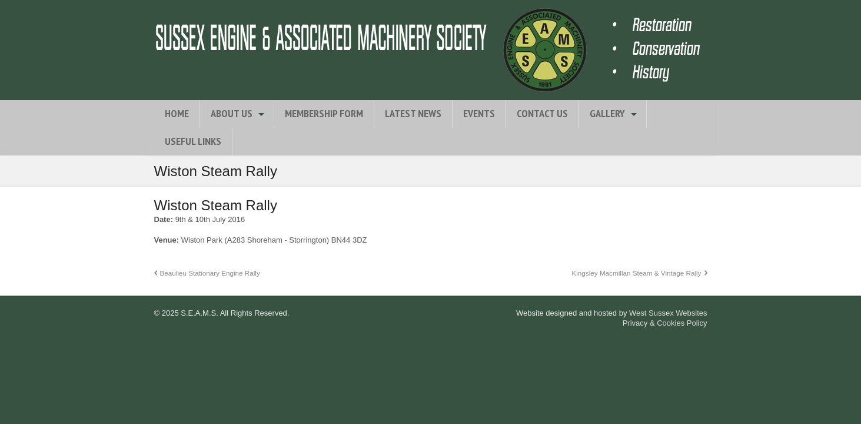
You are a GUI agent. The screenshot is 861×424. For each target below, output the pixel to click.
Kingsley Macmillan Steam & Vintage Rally (636, 273)
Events (479, 113)
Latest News (413, 113)
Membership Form (324, 113)
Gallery (607, 113)
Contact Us (542, 113)
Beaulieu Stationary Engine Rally (210, 273)
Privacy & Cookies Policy (665, 323)
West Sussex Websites (668, 313)
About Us (231, 113)
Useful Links (193, 141)
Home (177, 113)
